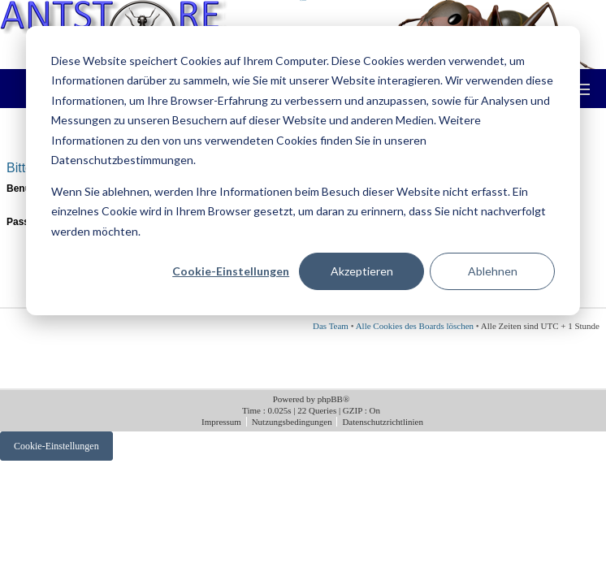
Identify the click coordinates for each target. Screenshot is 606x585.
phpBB (330, 399)
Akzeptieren (362, 271)
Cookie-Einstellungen (230, 271)
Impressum (222, 422)
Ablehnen (492, 271)
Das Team (330, 326)
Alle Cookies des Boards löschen (415, 326)
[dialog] (303, 170)
